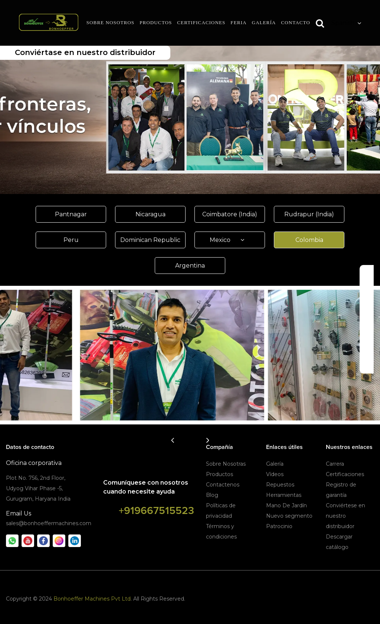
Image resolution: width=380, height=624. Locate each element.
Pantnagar (71, 214)
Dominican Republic (150, 239)
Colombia (309, 239)
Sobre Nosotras (226, 463)
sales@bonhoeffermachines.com (48, 523)
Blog (212, 495)
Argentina (190, 265)
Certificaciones (345, 474)
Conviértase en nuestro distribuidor (85, 52)
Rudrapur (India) (309, 214)
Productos (219, 474)
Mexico (230, 239)
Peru (71, 239)
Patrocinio (279, 526)
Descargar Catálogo (367, 319)
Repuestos (280, 484)
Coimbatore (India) (229, 214)
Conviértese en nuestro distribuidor (345, 516)
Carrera (335, 463)
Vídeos (275, 474)
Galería (275, 463)
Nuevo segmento (289, 516)
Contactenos (222, 484)
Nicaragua (150, 214)
